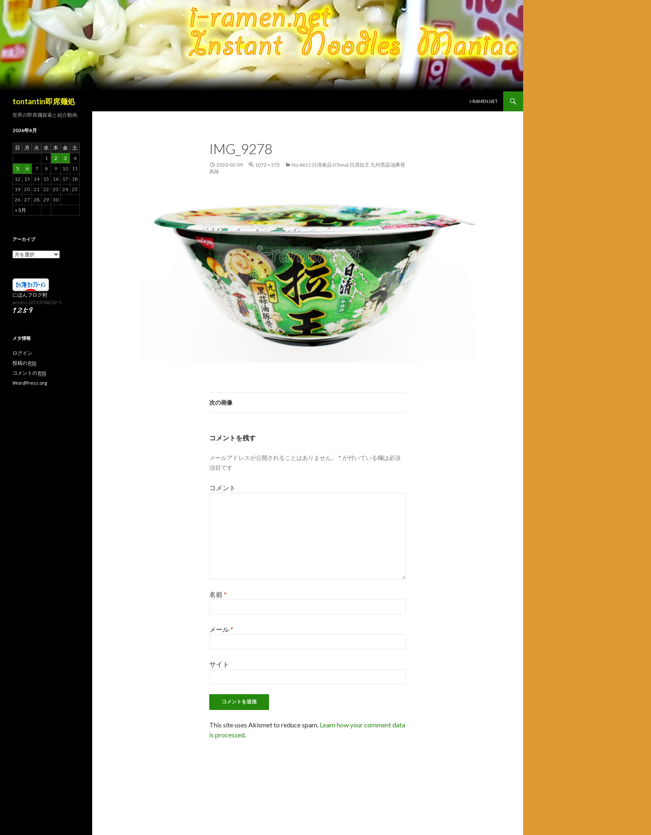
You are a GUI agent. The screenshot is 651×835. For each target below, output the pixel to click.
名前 (218, 594)
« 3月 (20, 210)
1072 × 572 (267, 165)
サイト (219, 664)
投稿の (24, 363)
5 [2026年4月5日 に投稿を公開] (17, 168)
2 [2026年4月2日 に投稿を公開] (55, 158)
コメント (222, 487)
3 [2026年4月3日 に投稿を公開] (65, 158)
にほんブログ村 (29, 295)
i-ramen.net (484, 101)
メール (221, 629)
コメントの (29, 373)
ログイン (22, 353)
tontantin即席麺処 (43, 101)
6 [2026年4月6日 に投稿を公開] (27, 168)
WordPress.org (29, 383)
